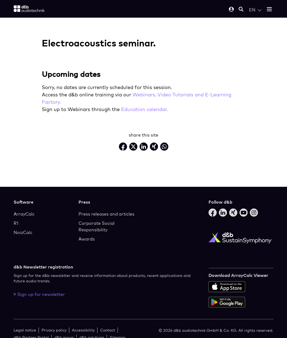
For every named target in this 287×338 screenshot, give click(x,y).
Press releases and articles (106, 214)
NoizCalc (23, 232)
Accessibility (83, 330)
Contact (107, 330)
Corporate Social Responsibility (96, 226)
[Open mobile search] (241, 9)
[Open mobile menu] (269, 9)
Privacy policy (54, 330)
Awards (86, 239)
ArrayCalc (24, 214)
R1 (16, 223)
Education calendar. (144, 109)
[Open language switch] (255, 9)
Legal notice (25, 330)
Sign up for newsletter (39, 294)
